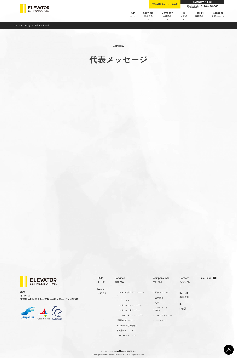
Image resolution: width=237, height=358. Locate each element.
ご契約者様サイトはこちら (163, 4)
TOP (15, 25)
